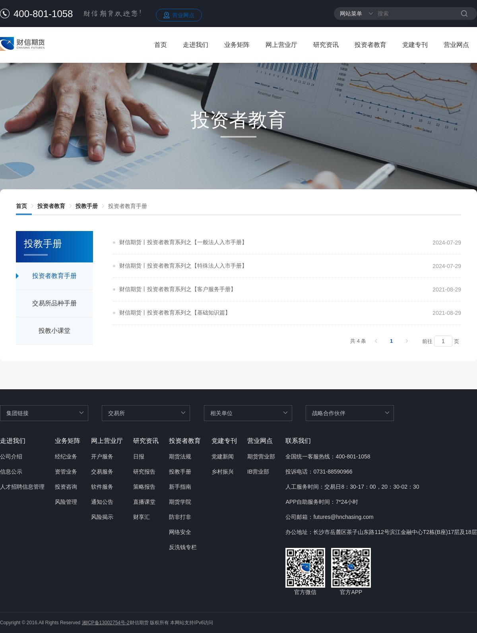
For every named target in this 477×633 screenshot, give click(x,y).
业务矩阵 (237, 44)
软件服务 (102, 486)
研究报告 (144, 471)
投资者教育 (370, 44)
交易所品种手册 (54, 303)
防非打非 (180, 517)
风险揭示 (102, 517)
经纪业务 (66, 456)
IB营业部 (258, 471)
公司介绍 (11, 456)
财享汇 (141, 517)
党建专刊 (415, 44)
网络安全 (180, 532)
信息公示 (11, 471)
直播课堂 (144, 502)
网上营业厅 (281, 44)
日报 (138, 456)
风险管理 (66, 502)
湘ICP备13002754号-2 (106, 622)
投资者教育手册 (127, 206)
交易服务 (102, 471)
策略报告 (144, 486)
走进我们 (195, 44)
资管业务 (66, 471)
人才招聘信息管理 (22, 486)
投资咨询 (66, 486)
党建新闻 (222, 456)
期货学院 (180, 502)
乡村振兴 (222, 471)
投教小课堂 (54, 330)
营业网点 (183, 15)
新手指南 (180, 486)
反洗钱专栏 (183, 547)
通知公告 (102, 502)
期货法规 (180, 456)
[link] (21, 206)
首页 (160, 44)
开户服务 (102, 456)
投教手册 (87, 206)
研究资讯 (326, 44)
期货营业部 (261, 456)
